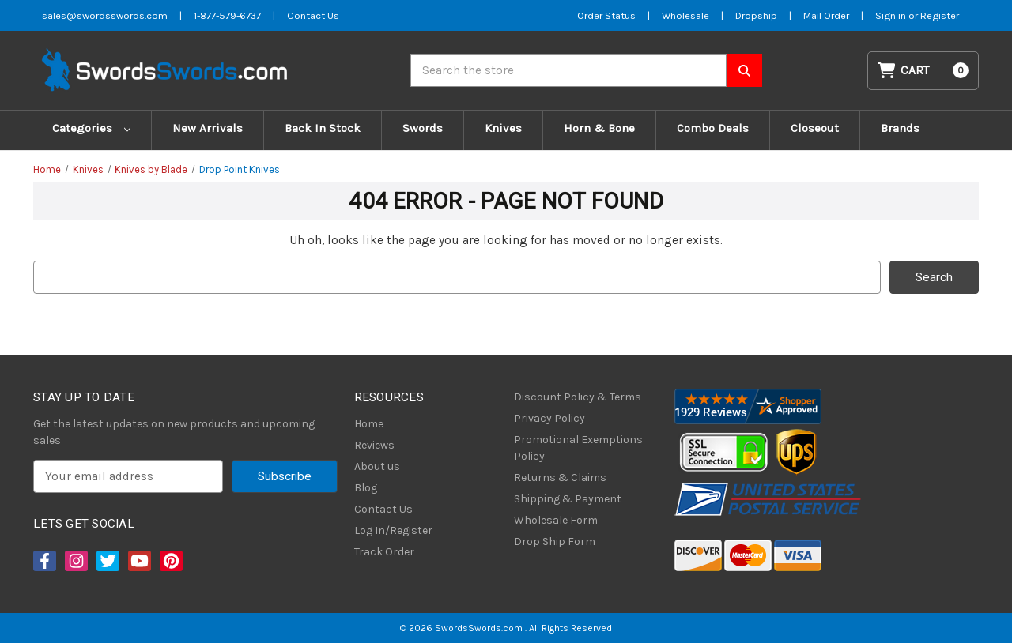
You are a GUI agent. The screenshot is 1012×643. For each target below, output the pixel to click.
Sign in (891, 15)
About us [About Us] (377, 466)
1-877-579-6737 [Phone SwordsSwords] (227, 15)
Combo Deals (713, 128)
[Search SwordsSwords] (744, 70)
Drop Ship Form (554, 541)
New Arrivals (207, 128)
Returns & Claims (560, 477)
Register (939, 15)
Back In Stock (323, 128)
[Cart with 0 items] (923, 70)
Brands (900, 128)
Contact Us (383, 509)
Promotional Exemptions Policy (578, 448)
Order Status (606, 15)
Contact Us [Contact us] (313, 15)
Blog (365, 487)
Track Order (384, 551)
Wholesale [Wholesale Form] (685, 15)
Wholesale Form (556, 520)
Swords (422, 128)
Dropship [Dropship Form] (756, 15)
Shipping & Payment (567, 499)
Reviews (374, 445)
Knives (503, 128)
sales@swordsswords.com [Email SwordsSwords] (105, 15)
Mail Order (826, 15)
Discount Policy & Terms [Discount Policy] (577, 397)
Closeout (815, 128)
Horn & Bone (599, 128)
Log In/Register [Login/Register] (393, 530)
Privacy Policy (549, 418)
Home (368, 424)
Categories (91, 128)
